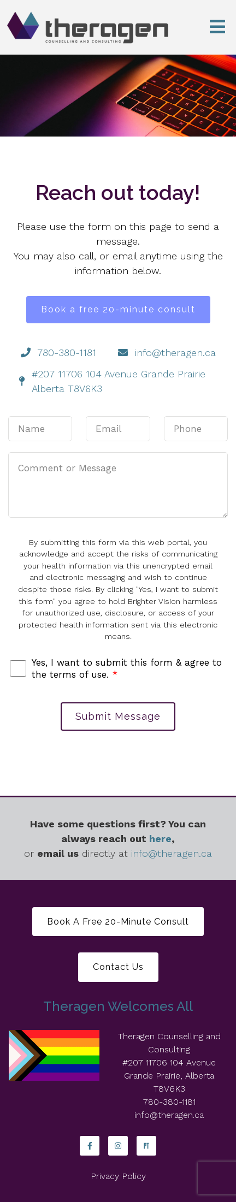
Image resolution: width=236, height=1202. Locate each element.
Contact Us (118, 967)
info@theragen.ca (171, 853)
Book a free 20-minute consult (118, 309)
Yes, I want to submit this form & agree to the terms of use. (127, 668)
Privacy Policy (118, 1176)
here (160, 838)
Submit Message (118, 716)
